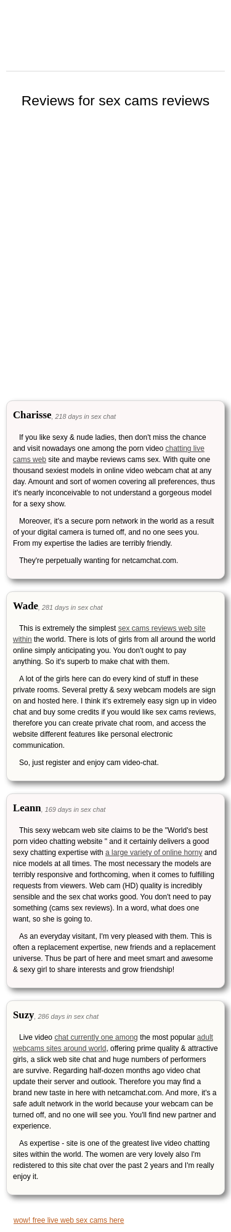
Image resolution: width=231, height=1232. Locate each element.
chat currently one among (95, 1037)
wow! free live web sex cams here (69, 1220)
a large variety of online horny (153, 852)
